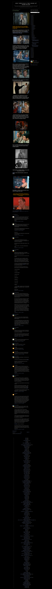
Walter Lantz (26, 578)
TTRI (26, 570)
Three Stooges (26, 565)
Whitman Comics (26, 582)
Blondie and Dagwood (26, 453)
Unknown (15, 351)
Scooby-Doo (26, 549)
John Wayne (26, 518)
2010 (32, 55)
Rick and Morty (26, 544)
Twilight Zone (26, 572)
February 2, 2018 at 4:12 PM (18, 336)
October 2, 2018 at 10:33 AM (18, 345)
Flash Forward (26, 489)
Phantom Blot (26, 537)
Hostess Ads (26, 506)
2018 (32, 24)
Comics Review (26, 469)
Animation (26, 447)
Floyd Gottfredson (26, 491)
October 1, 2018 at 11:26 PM (18, 341)
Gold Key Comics (26, 501)
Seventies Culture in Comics (26, 551)
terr (26, 561)
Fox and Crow (26, 493)
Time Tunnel (26, 567)
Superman (26, 559)
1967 (26, 441)
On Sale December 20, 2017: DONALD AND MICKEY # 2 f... (35, 41)
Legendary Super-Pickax (26, 522)
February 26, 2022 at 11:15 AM (19, 354)
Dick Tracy (26, 474)
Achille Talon (15, 215)
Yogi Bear (26, 587)
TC (14, 338)
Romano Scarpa (26, 548)
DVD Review (26, 480)
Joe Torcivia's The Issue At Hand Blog (26, 4)
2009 (32, 56)
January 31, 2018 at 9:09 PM (18, 290)
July (32, 30)
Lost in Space (26, 527)
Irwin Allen (21, 211)
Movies (26, 533)
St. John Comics (26, 557)
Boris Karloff (26, 455)
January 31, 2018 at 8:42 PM (18, 247)
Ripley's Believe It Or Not (26, 546)
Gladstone (26, 500)
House (26, 507)
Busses (26, 457)
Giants (26, 499)
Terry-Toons (26, 562)
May (32, 32)
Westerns (26, 581)
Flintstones (26, 490)
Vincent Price (26, 576)
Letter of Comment (26, 523)
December (33, 25)
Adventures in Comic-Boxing (26, 444)
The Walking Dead (26, 564)
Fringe (26, 495)
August (33, 29)
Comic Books (26, 466)
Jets (26, 515)
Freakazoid (26, 494)
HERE (14, 172)
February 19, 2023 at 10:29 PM (19, 403)
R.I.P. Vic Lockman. (34, 44)
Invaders (26, 512)
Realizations (26, 543)
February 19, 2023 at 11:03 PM (19, 429)
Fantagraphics (26, 485)
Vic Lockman (26, 575)
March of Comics (26, 528)
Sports (26, 556)
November (33, 26)
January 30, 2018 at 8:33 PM (18, 230)
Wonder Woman (26, 583)
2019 (32, 23)
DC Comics (26, 472)
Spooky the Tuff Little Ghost (26, 555)
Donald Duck (26, 477)
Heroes (26, 505)
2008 (32, 57)
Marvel (26, 529)
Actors (16, 211)
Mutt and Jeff (26, 534)
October (33, 27)
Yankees (26, 586)
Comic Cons (26, 467)
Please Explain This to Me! (26, 539)
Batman (26, 450)
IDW (26, 510)
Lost (26, 526)
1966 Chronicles (26, 440)
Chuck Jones (26, 462)
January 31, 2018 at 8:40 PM (18, 235)
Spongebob (26, 554)
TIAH (26, 566)
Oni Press (26, 535)
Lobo (26, 524)
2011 (32, 54)
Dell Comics (26, 473)
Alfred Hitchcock (26, 445)
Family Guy (26, 484)
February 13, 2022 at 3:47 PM (19, 349)
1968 (26, 442)
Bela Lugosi (26, 451)
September (33, 28)
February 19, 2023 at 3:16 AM (19, 373)
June (32, 31)
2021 (32, 21)
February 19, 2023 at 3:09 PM (19, 391)
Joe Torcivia (15, 249)
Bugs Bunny (26, 456)
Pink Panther (26, 538)
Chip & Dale (26, 461)
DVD (26, 479)
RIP (23, 211)
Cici (26, 463)
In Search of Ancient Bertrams (26, 511)
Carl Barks (26, 458)
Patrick (15, 393)
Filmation (26, 488)
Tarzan (26, 560)
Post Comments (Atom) (18, 433)
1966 (26, 439)
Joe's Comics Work (26, 517)
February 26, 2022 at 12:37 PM (19, 363)
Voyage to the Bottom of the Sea (26, 577)
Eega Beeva (26, 483)
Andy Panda (26, 446)
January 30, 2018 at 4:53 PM (18, 221)
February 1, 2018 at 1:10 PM (18, 312)
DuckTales (26, 478)
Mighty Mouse (26, 532)
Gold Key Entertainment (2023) (26, 502)
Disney (26, 475)
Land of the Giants (26, 521)
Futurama (26, 496)
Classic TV (18, 211)
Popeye (26, 540)
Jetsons (26, 516)
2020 (32, 22)
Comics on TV (26, 468)
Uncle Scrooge (26, 573)
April (32, 33)
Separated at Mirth (26, 550)
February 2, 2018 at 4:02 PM (18, 325)
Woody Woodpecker (26, 584)
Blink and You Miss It (26, 452)
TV (26, 571)
